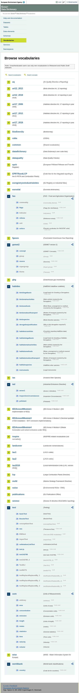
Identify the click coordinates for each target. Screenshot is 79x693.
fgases (15, 238)
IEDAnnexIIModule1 (21, 409)
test (14, 507)
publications (18, 494)
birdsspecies (24, 319)
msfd (14, 481)
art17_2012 (17, 113)
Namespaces (8, 49)
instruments (24, 370)
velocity (22, 642)
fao (13, 196)
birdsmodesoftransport (28, 313)
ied (13, 384)
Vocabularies (8, 40)
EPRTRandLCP (19, 174)
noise (15, 488)
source (22, 261)
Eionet (13, 13)
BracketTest (24, 519)
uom (14, 594)
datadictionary (19, 151)
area (21, 605)
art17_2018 (17, 122)
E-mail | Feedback (10, 686)
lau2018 (16, 465)
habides (16, 286)
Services (6, 45)
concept (22, 251)
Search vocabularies (14, 75)
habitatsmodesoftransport (29, 358)
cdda (14, 138)
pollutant (22, 401)
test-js (21, 549)
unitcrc (22, 228)
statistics (22, 631)
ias (13, 378)
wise (14, 655)
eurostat (16, 189)
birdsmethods (24, 306)
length (21, 621)
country (22, 670)
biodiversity (18, 132)
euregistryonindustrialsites (25, 183)
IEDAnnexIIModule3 (21, 418)
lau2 (14, 459)
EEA (13, 2)
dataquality (17, 158)
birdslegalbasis (25, 293)
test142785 (23, 554)
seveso (15, 501)
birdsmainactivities (26, 299)
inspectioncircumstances (29, 396)
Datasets (6, 22)
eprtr (14, 165)
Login (59, 2)
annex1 (22, 391)
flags (21, 208)
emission (22, 616)
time (21, 637)
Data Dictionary (21, 13)
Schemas (7, 36)
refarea (22, 218)
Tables (5, 27)
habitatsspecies (25, 365)
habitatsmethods (26, 351)
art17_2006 (17, 104)
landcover (17, 446)
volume (22, 647)
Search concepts (32, 75)
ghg (14, 280)
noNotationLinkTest (27, 544)
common (16, 145)
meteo (21, 626)
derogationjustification (28, 325)
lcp (13, 474)
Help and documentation (12, 18)
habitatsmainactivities (28, 345)
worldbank (17, 664)
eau (20, 529)
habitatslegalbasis (26, 338)
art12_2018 (17, 95)
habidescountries (26, 331)
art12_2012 (17, 88)
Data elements (8, 31)
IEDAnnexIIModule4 (21, 427)
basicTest (23, 514)
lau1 (14, 452)
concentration (24, 611)
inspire (15, 436)
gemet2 (15, 245)
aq (13, 82)
